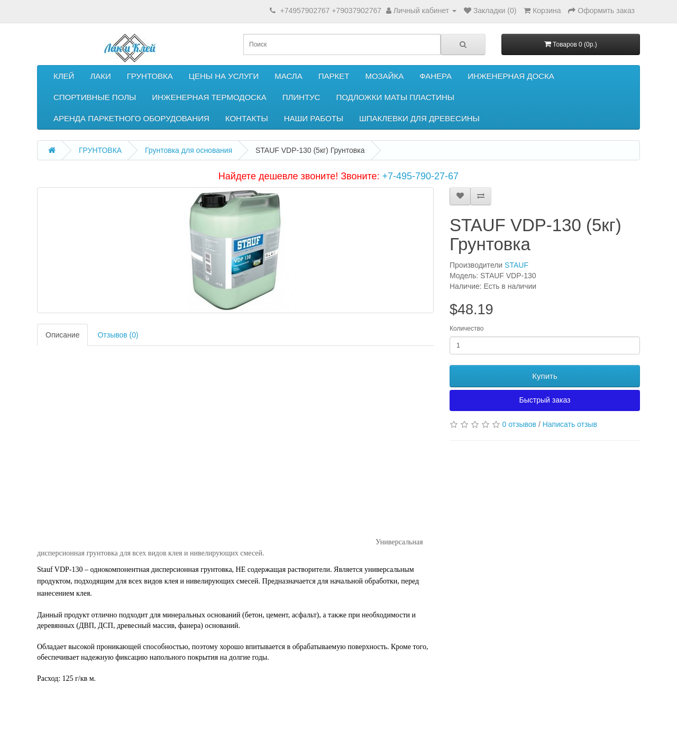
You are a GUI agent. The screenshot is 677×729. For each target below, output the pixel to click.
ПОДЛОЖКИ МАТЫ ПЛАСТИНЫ (395, 97)
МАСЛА (288, 75)
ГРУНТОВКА (150, 75)
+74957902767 (305, 10)
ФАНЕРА (435, 75)
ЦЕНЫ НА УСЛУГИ (224, 75)
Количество (466, 328)
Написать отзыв (570, 424)
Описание (62, 335)
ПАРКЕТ (334, 75)
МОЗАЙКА (384, 75)
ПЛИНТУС (301, 97)
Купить (544, 375)
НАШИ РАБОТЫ (313, 118)
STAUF (516, 265)
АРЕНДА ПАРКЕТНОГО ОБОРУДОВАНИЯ (131, 118)
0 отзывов (519, 424)
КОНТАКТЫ (246, 118)
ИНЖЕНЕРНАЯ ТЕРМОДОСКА (209, 97)
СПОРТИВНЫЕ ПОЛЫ (94, 97)
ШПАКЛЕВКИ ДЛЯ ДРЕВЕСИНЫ (419, 118)
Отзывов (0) (117, 335)
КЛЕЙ (63, 75)
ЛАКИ (100, 75)
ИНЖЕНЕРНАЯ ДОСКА (511, 75)
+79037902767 (356, 10)
